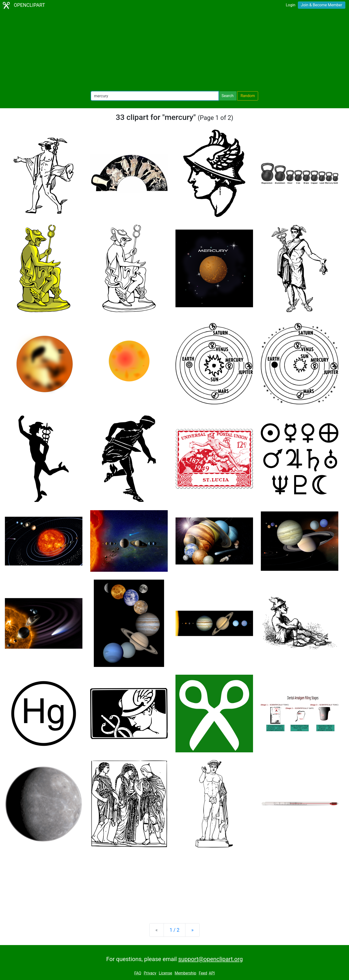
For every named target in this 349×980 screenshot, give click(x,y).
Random (247, 95)
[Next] (192, 930)
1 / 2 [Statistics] (175, 930)
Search (227, 95)
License (165, 973)
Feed (203, 973)
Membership (185, 973)
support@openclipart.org (210, 959)
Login (290, 5)
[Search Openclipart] (155, 95)
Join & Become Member (321, 5)
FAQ (137, 973)
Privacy (150, 973)
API (212, 973)
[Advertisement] (174, 51)
